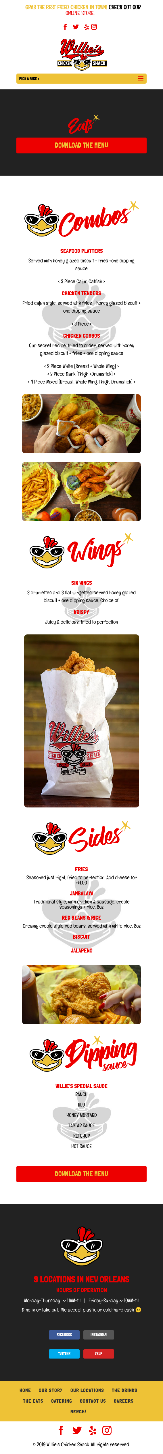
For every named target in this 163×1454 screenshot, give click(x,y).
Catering (61, 1401)
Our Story (51, 1390)
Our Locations (87, 1390)
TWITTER (64, 1353)
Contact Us (93, 1401)
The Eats (33, 1401)
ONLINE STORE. (80, 13)
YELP (98, 1353)
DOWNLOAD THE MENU (81, 145)
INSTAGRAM (99, 1334)
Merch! (78, 1411)
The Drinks (124, 1390)
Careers (124, 1401)
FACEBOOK (64, 1334)
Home (25, 1390)
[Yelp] (86, 28)
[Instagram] (94, 28)
